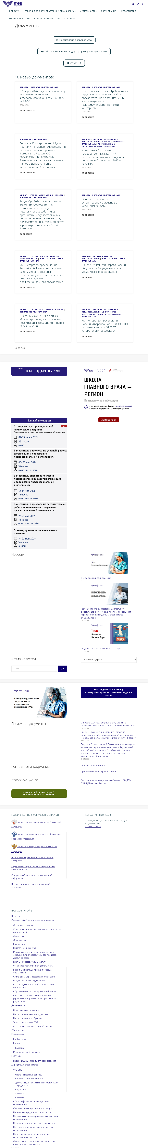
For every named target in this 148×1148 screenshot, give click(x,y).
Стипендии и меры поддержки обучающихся (34, 976)
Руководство (19, 944)
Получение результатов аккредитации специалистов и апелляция (31, 1135)
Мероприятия (88, 256)
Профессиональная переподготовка (98, 771)
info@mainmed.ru (93, 826)
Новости (24, 87)
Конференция (19, 1039)
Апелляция (20, 1093)
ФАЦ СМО (17, 1069)
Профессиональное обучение (27, 1018)
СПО (38, 261)
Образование (19, 940)
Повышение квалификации (93, 765)
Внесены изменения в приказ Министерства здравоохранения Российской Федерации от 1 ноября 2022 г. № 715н (42, 321)
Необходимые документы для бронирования (34, 1060)
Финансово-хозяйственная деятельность (33, 965)
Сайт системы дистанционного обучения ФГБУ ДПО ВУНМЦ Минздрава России (106, 782)
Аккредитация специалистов (24, 1064)
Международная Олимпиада (26, 1052)
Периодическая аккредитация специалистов (34, 1123)
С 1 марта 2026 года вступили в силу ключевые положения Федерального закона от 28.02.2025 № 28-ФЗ (42, 96)
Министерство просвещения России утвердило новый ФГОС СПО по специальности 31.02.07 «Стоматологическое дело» (105, 325)
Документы (18, 936)
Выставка (19, 1048)
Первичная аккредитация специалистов (32, 1112)
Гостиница (16, 1055)
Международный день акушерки (96, 578)
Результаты (20, 1089)
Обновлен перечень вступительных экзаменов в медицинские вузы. (99, 202)
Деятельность (18, 1005)
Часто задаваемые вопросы (28, 1074)
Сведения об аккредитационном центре (32, 1108)
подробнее (27, 110)
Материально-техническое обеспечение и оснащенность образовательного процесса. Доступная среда (35, 955)
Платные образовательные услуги (29, 961)
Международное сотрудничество (29, 980)
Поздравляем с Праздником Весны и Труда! (101, 648)
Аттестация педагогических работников (32, 1026)
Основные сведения (23, 925)
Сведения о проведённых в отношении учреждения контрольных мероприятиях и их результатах (34, 998)
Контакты (19, 1097)
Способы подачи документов (29, 1078)
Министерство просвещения (34, 256)
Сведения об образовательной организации (32, 920)
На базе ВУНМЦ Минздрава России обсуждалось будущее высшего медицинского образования (104, 268)
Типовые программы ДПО (25, 1022)
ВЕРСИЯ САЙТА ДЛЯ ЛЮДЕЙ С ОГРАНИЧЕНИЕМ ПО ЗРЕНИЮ (39, 793)
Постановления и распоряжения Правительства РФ (98, 145)
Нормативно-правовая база (44, 87)
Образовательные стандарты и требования (34, 991)
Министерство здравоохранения (36, 195)
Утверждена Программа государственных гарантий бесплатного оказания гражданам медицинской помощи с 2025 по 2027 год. (103, 157)
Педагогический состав (24, 948)
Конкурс (17, 1043)
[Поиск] (62, 669)
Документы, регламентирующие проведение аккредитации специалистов (34, 1142)
